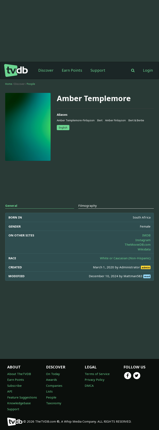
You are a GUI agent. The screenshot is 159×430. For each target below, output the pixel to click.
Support (97, 70)
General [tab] (11, 205)
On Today (53, 374)
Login (148, 70)
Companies (54, 385)
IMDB (146, 235)
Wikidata (144, 249)
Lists (49, 391)
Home (8, 84)
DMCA (89, 385)
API (9, 391)
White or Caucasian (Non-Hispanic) (125, 258)
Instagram (143, 240)
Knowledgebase (19, 403)
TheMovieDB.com (138, 244)
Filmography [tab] (87, 205)
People (31, 84)
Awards (51, 379)
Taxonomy (53, 403)
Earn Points (72, 70)
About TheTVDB (19, 374)
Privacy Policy (94, 379)
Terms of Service (97, 374)
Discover (45, 70)
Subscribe (14, 385)
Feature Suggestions (22, 397)
